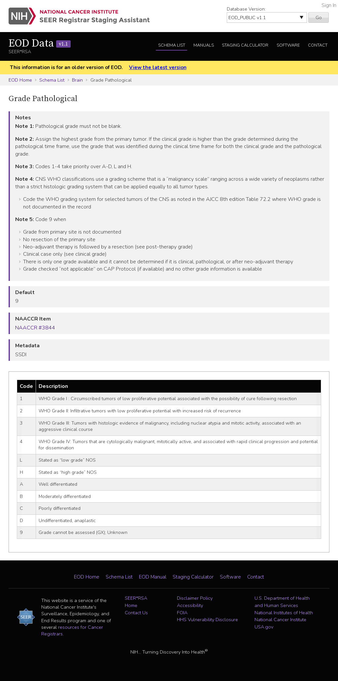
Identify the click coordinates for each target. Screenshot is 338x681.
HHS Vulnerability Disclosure (207, 619)
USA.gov (263, 627)
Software (288, 45)
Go (319, 17)
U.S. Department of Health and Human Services (282, 602)
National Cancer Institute (280, 619)
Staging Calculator (245, 45)
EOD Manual (152, 577)
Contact (317, 45)
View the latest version (157, 67)
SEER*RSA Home (136, 602)
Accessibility (190, 605)
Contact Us (136, 612)
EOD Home (20, 80)
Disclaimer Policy (195, 598)
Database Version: (246, 9)
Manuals (203, 45)
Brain (77, 80)
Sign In (328, 5)
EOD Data (40, 43)
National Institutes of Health (283, 612)
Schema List (171, 45)
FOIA (182, 612)
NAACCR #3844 (35, 327)
